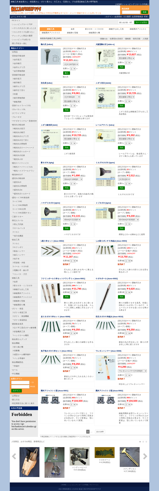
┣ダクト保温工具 (19, 312)
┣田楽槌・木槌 (18, 263)
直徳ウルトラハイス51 (21, 105)
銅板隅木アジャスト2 (51, 33)
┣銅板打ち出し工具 (20, 289)
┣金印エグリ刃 (18, 67)
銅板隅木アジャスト (138, 29)
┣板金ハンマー (18, 251)
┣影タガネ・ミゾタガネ (22, 285)
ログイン (109, 17)
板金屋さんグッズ (19, 339)
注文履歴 (127, 17)
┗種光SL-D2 (17, 159)
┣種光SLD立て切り (20, 140)
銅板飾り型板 (72, 33)
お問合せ (16, 396)
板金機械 (16, 343)
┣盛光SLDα (17, 190)
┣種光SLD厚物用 (19, 144)
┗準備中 (16, 366)
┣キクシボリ (17, 247)
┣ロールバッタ (18, 228)
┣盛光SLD (16, 182)
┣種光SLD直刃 (18, 128)
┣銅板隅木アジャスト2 (22, 297)
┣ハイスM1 (17, 201)
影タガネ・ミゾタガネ (94, 29)
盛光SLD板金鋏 (18, 178)
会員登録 (118, 17)
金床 (72, 29)
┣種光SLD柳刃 (18, 132)
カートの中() (142, 4)
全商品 (15, 52)
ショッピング (129, 4)
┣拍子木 (16, 259)
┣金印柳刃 (16, 63)
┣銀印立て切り (18, 90)
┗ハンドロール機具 (20, 335)
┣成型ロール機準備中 (21, 354)
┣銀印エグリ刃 (18, 86)
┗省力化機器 (17, 236)
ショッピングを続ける (21, 39)
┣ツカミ (16, 232)
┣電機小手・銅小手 (20, 270)
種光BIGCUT (17, 174)
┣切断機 (16, 351)
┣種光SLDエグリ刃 (20, 136)
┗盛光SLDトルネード (21, 194)
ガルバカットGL (19, 109)
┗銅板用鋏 (16, 102)
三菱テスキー (17, 217)
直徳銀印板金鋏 (18, 75)
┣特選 (15, 94)
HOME (119, 4)
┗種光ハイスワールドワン (23, 171)
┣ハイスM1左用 (19, 209)
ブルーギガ (16, 117)
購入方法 (16, 400)
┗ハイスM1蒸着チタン (21, 213)
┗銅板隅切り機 (18, 305)
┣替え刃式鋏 (17, 224)
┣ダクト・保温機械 (20, 316)
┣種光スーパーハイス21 (22, 167)
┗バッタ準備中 (18, 358)
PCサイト (16, 20)
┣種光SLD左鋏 (18, 155)
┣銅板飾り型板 (18, 301)
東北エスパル (17, 220)
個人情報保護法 (65, 489)
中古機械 (16, 374)
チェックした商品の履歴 (22, 36)
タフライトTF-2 (18, 113)
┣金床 (15, 282)
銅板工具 (16, 278)
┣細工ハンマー (18, 255)
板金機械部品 (17, 362)
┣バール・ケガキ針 (20, 266)
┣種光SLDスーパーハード (23, 148)
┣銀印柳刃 (16, 82)
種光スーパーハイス (20, 163)
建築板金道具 (17, 324)
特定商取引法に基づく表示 (23, 403)
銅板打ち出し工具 (116, 29)
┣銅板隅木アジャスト (21, 293)
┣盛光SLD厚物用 (19, 186)
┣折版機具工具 (18, 331)
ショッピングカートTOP (22, 24)
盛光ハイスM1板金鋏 (20, 197)
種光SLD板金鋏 (18, 125)
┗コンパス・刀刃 (19, 274)
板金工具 (16, 240)
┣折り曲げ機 (17, 347)
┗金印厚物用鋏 (18, 71)
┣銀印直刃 (16, 79)
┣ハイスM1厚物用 (20, 205)
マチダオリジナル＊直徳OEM (24, 121)
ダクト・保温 (17, 309)
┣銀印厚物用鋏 (18, 98)
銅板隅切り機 (94, 33)
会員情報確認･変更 (140, 17)
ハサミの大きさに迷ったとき (24, 28)
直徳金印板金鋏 (18, 56)
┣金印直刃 (16, 60)
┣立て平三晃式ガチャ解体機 (24, 328)
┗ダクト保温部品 (19, 320)
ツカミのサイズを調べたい (23, 32)
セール (15, 370)
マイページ (93, 485)
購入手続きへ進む (19, 43)
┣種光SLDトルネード (21, 151)
